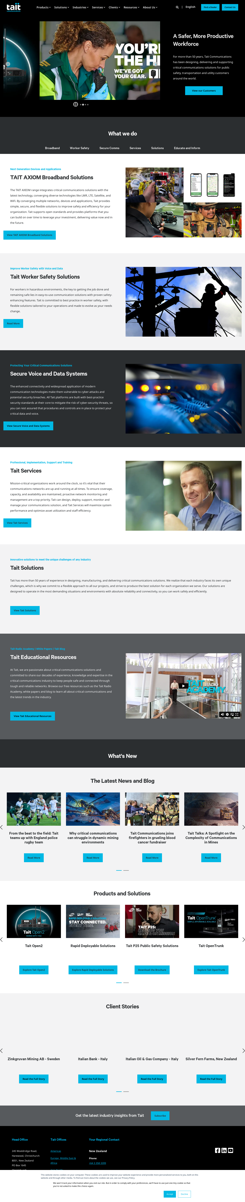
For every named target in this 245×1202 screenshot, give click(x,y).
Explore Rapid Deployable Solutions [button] (93, 978)
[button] (119, 879)
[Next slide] (155, 64)
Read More (13, 323)
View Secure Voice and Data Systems (28, 425)
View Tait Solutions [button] (25, 610)
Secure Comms (109, 148)
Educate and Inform (187, 148)
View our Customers (204, 90)
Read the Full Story (34, 1087)
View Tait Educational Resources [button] (32, 716)
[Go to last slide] (8, 64)
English (190, 7)
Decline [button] (184, 1194)
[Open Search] (177, 7)
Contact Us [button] (230, 7)
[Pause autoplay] (75, 104)
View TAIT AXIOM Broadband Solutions (29, 235)
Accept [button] (170, 1194)
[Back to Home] (13, 7)
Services (135, 148)
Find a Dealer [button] (210, 7)
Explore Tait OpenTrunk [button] (211, 978)
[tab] (80, 104)
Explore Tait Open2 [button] (34, 978)
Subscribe (160, 1124)
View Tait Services (17, 522)
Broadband (52, 148)
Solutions (157, 148)
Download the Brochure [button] (152, 978)
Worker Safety (79, 148)
